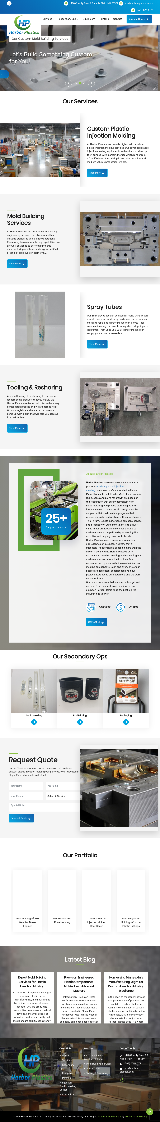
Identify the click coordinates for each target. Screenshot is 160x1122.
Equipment (89, 19)
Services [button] (47, 19)
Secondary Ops (67, 19)
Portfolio (104, 19)
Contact (117, 19)
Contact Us (96, 622)
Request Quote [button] (138, 19)
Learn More (24, 74)
